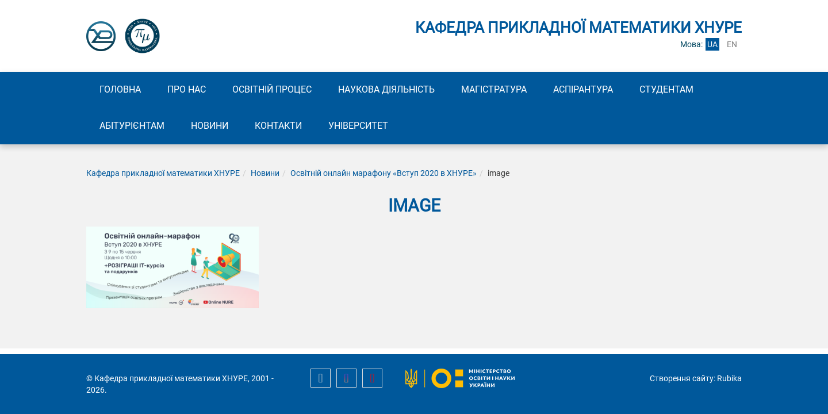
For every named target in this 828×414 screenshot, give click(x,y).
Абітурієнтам (131, 125)
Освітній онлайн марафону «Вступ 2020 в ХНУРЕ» (383, 173)
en (732, 44)
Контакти (278, 125)
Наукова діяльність (386, 89)
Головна (120, 89)
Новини (209, 125)
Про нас (186, 89)
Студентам (666, 89)
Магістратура (494, 89)
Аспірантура (583, 89)
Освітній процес (272, 89)
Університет (358, 125)
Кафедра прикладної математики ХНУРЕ (163, 173)
